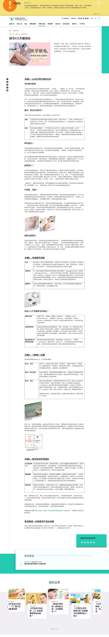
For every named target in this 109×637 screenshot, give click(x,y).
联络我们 (73, 18)
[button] (93, 14)
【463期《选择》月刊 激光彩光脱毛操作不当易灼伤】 (54, 511)
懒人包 (18, 34)
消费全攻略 (16, 31)
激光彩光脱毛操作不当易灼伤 (35, 564)
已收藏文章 (65, 18)
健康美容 (24, 34)
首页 (10, 31)
